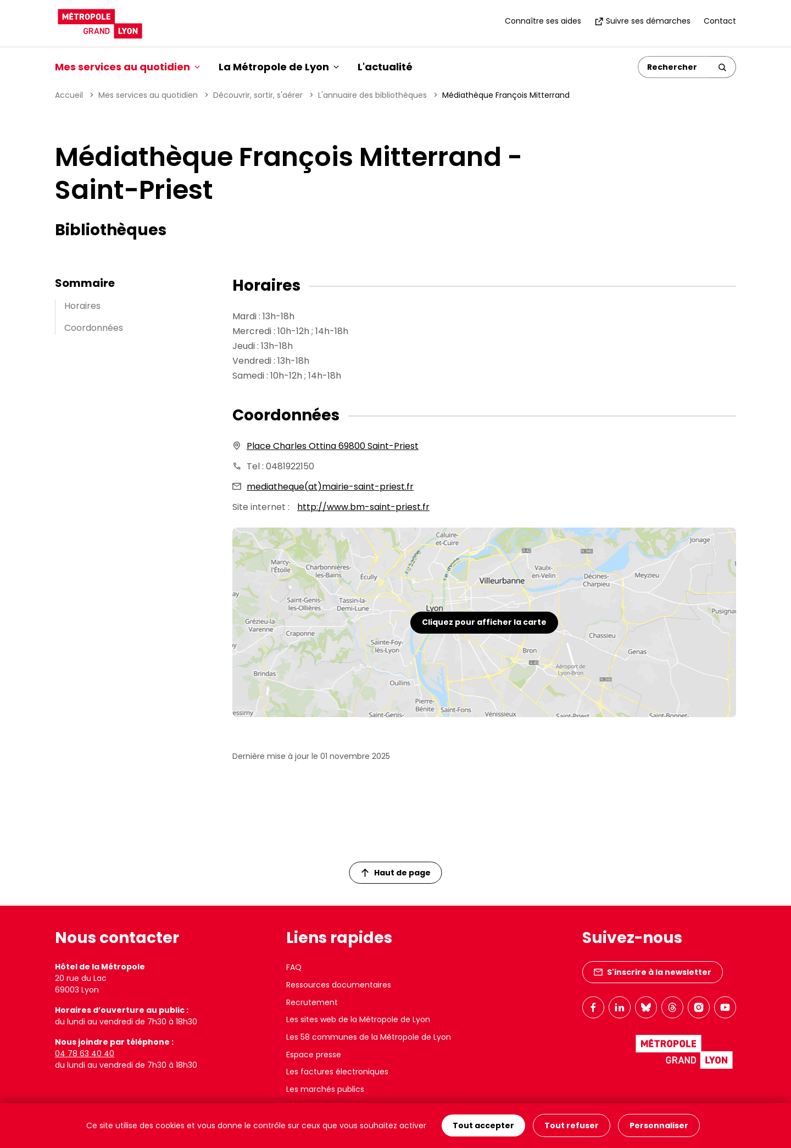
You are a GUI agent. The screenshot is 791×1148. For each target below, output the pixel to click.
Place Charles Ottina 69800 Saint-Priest (333, 446)
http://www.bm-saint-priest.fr (363, 507)
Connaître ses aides (543, 20)
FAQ (294, 967)
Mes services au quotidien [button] (127, 67)
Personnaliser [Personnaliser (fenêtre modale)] (659, 1125)
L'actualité (385, 67)
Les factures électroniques (337, 1071)
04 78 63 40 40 (84, 1053)
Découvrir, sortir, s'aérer (258, 95)
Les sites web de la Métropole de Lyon (358, 1019)
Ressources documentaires (338, 984)
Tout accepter (483, 1125)
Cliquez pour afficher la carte (484, 622)
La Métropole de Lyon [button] (279, 67)
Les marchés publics (325, 1089)
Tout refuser (571, 1125)
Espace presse (313, 1054)
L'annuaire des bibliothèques (372, 95)
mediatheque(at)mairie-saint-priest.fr (330, 486)
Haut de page (396, 872)
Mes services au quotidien (148, 95)
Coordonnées (93, 327)
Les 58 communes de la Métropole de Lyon (368, 1036)
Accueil (69, 95)
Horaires (82, 306)
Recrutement (312, 1002)
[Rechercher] (674, 67)
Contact (720, 20)
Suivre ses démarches (642, 20)
